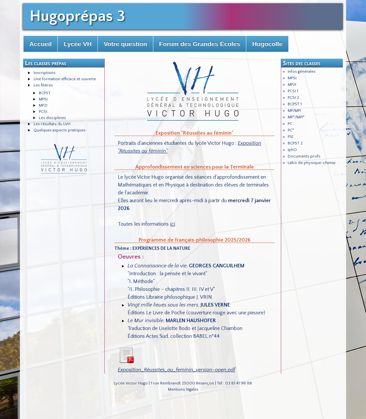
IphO (292, 149)
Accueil (40, 43)
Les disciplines (52, 117)
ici (172, 224)
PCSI (43, 111)
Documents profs (304, 156)
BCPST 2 (295, 143)
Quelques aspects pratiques (59, 130)
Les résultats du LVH (52, 124)
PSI (290, 136)
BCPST (45, 93)
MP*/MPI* (296, 117)
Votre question (125, 43)
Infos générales (301, 71)
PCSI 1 (293, 91)
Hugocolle (267, 43)
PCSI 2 (293, 97)
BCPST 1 (295, 104)
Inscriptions (44, 72)
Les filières (43, 85)
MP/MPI (294, 110)
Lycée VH (78, 43)
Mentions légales (183, 389)
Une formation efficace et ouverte (65, 79)
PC (290, 123)
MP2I (43, 105)
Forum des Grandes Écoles (199, 43)
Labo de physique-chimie (311, 162)
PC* (291, 130)
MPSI (43, 99)
